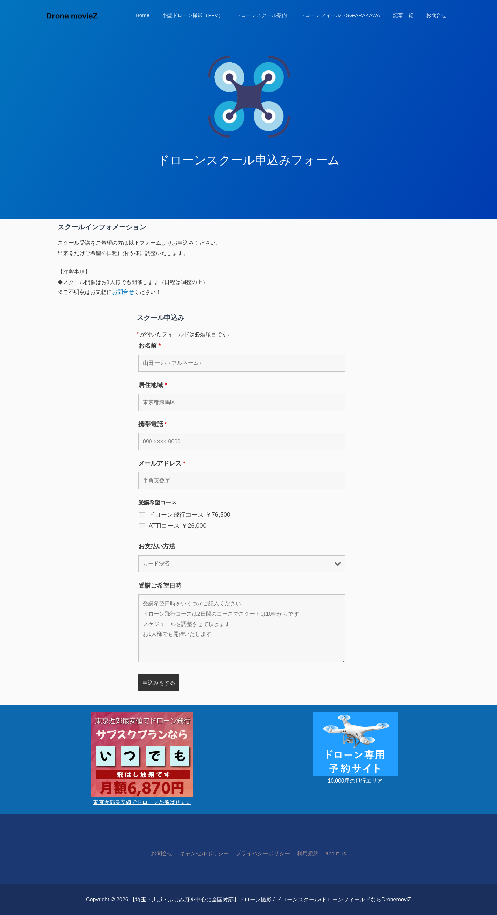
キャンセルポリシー (205, 853)
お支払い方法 (156, 546)
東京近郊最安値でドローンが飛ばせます (142, 802)
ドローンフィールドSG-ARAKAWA (346, 15)
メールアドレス (161, 463)
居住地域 (152, 385)
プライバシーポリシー (262, 853)
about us (332, 853)
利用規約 (306, 853)
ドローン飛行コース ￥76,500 (189, 514)
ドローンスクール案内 (270, 15)
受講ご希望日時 (159, 585)
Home (156, 15)
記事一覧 (407, 15)
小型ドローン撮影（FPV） (204, 15)
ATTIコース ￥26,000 (178, 525)
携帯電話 (152, 424)
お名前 (149, 345)
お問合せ (437, 15)
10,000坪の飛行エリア (355, 781)
